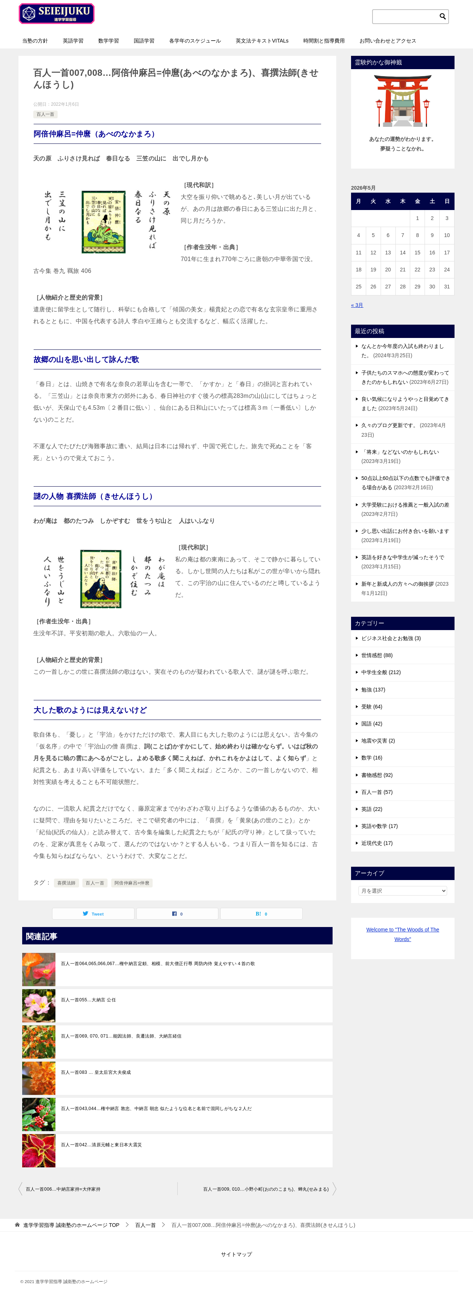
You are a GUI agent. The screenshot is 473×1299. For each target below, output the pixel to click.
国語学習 (144, 41)
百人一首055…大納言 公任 (88, 999)
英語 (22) (371, 809)
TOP (71, 1225)
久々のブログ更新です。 (389, 425)
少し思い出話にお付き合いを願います (405, 531)
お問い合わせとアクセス (388, 41)
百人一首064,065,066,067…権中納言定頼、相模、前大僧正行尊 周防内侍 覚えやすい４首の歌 (158, 963)
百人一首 (45, 114)
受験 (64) (371, 707)
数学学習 (108, 41)
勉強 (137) (373, 690)
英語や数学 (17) (379, 826)
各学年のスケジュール (195, 41)
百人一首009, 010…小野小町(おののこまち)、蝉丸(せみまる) (266, 1189)
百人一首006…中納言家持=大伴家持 (63, 1189)
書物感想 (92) (377, 775)
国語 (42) (371, 724)
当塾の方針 (35, 41)
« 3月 (357, 305)
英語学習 (73, 41)
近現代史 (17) (377, 843)
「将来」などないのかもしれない (400, 452)
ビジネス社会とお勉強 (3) (391, 638)
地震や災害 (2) (378, 741)
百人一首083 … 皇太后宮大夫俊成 (96, 1072)
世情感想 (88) (377, 655)
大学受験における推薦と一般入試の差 (405, 505)
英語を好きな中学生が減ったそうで (402, 557)
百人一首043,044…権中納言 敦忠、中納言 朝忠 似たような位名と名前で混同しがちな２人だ (156, 1108)
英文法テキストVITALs (262, 41)
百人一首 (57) (377, 792)
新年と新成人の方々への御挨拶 (397, 584)
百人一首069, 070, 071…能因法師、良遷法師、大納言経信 (121, 1036)
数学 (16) (371, 758)
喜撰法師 (66, 883)
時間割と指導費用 (324, 41)
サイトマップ (236, 1254)
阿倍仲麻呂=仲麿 (132, 883)
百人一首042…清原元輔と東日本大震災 (101, 1144)
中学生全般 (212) (381, 672)
